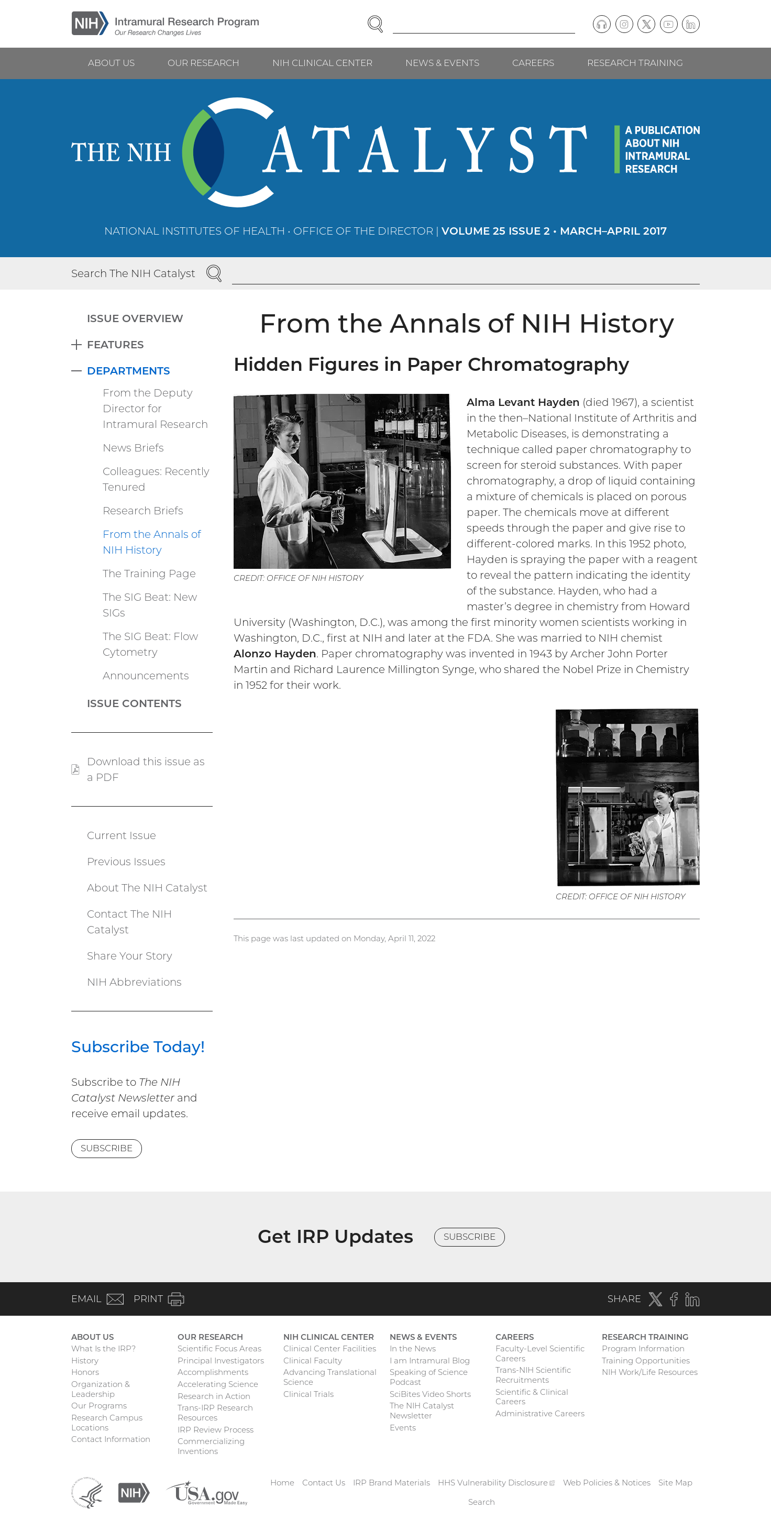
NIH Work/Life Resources (650, 1372)
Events (403, 1428)
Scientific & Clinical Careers (531, 1397)
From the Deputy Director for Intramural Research (155, 409)
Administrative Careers (540, 1413)
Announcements (146, 675)
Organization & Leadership (100, 1389)
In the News (413, 1348)
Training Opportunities (646, 1360)
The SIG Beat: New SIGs (150, 605)
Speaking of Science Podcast (429, 1377)
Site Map (675, 1483)
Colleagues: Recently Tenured (156, 479)
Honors (85, 1372)
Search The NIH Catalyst (133, 273)
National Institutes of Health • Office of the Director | (385, 231)
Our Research (203, 63)
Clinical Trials (308, 1394)
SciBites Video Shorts (430, 1394)
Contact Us (323, 1483)
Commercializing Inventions (211, 1446)
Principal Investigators (221, 1360)
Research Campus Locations (106, 1423)
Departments (128, 371)
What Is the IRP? (103, 1348)
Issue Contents (134, 703)
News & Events (442, 63)
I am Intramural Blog (430, 1360)
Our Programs (99, 1406)
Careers (533, 63)
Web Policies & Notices (607, 1483)
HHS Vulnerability (496, 1483)
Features (115, 344)
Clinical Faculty (312, 1360)
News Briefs (133, 448)
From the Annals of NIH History (152, 542)
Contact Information (110, 1439)
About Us (111, 63)
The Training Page (149, 573)
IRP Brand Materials (391, 1483)
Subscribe (107, 1148)
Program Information (643, 1348)
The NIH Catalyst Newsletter (422, 1410)
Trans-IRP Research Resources (215, 1413)
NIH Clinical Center (322, 63)
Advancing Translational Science (330, 1377)
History (84, 1360)
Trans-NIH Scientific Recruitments (533, 1375)
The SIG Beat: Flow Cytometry (150, 644)
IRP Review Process (216, 1430)
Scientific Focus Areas (219, 1348)
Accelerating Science (218, 1384)
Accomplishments (213, 1372)
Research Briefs (143, 510)
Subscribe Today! (138, 1046)
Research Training (635, 63)
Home (282, 1483)
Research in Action (214, 1396)
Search (481, 1502)
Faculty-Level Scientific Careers (540, 1353)
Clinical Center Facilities (329, 1348)
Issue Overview (135, 318)
